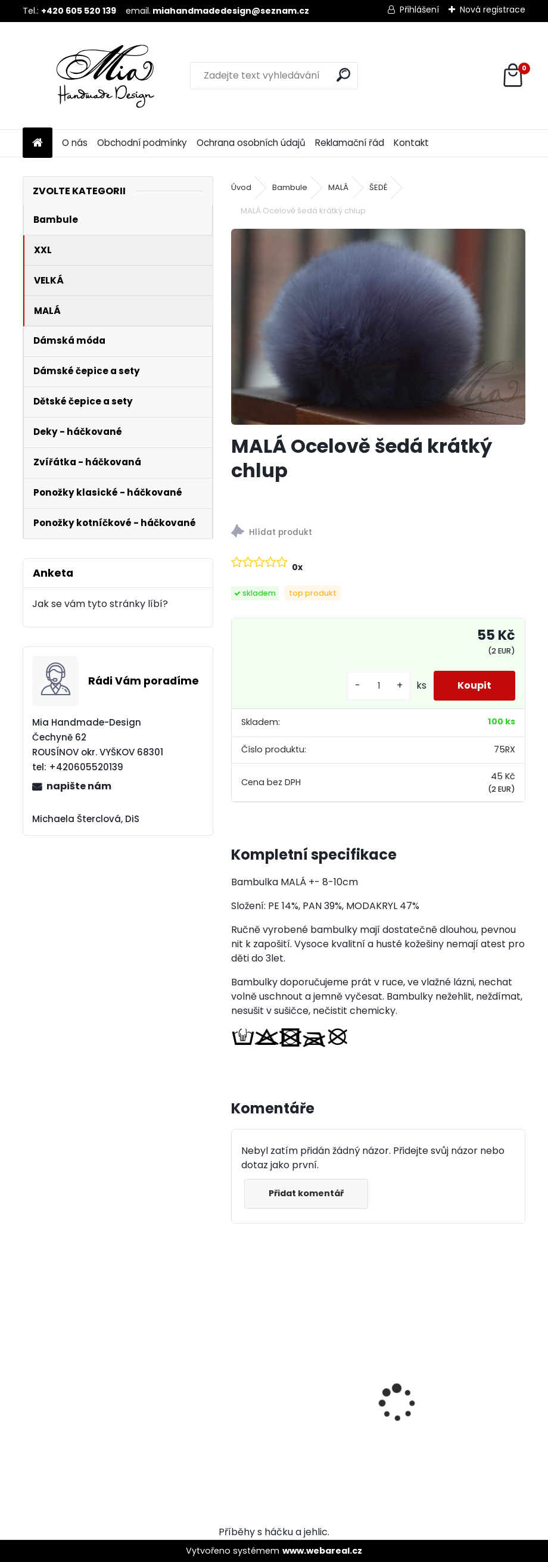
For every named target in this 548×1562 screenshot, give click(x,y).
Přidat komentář (306, 1193)
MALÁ (338, 187)
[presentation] (238, 1382)
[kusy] (378, 686)
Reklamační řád (349, 142)
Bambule (289, 187)
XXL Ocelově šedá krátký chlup (447, 1383)
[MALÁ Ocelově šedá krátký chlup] (378, 327)
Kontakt (411, 142)
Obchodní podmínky (142, 142)
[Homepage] (37, 143)
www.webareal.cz (322, 1551)
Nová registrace (492, 9)
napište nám (78, 786)
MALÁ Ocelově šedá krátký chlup (300, 1383)
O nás (75, 142)
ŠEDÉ (378, 187)
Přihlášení (419, 9)
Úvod (241, 187)
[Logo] (104, 75)
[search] (343, 75)
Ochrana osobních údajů (251, 142)
